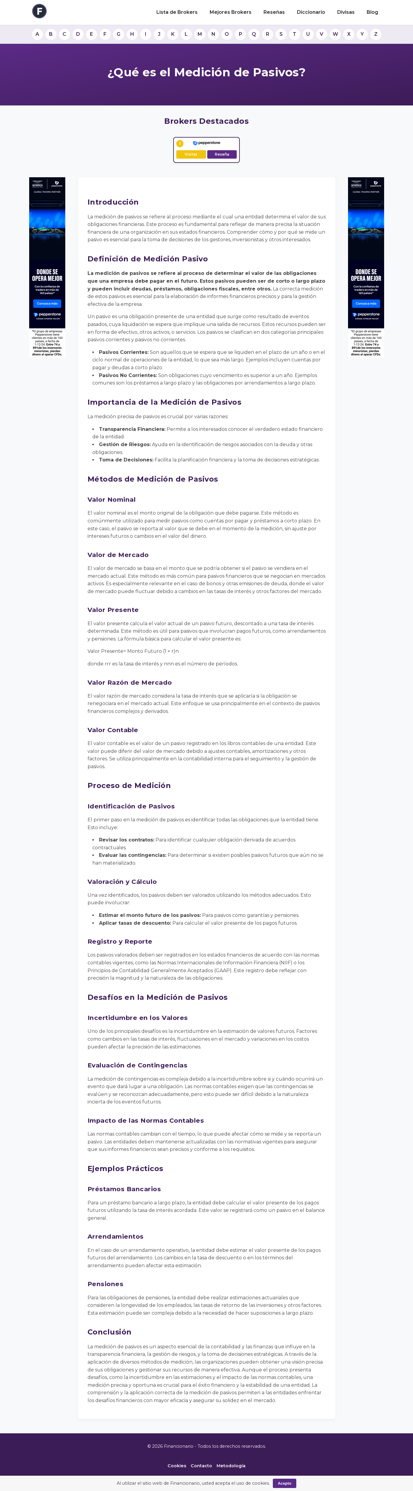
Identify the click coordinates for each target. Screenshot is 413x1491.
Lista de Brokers (177, 12)
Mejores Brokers (230, 12)
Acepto (284, 1483)
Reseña (222, 154)
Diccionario (311, 12)
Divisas (346, 12)
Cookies (177, 1465)
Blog (372, 12)
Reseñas (274, 12)
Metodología (231, 1465)
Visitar (191, 154)
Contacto (201, 1465)
